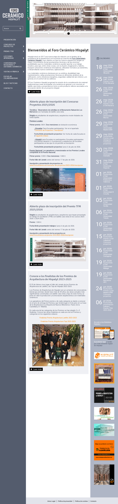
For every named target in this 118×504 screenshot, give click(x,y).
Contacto (8, 88)
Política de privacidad (65, 501)
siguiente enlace (42, 136)
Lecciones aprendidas (9, 57)
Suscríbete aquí (100, 342)
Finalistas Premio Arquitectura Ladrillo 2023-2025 (58, 318)
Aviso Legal (51, 501)
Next (115, 19)
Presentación (10, 40)
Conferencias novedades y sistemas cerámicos (13, 65)
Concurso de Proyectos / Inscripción (49, 130)
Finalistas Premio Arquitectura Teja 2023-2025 (58, 321)
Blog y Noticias (11, 83)
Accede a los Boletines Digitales (102, 323)
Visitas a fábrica (11, 72)
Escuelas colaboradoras (11, 77)
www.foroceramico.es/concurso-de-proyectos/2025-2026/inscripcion (56, 165)
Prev (29, 19)
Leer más (35, 91)
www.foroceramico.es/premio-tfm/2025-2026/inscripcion (51, 235)
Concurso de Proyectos (9, 45)
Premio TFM (8, 51)
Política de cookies (81, 501)
